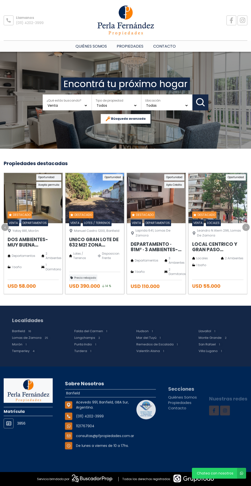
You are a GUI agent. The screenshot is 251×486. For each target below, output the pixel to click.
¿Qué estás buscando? (64, 100)
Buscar (200, 102)
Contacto (164, 46)
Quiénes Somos (91, 46)
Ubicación (153, 100)
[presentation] (5, 245)
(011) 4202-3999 (30, 22)
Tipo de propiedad (109, 100)
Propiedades (130, 46)
